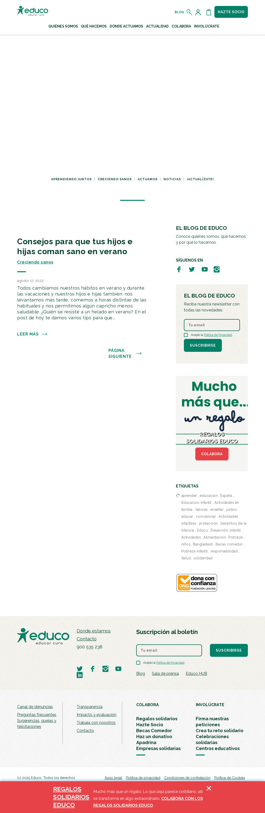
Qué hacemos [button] (94, 26)
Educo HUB (196, 673)
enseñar (217, 510)
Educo (202, 530)
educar (187, 516)
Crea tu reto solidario (219, 730)
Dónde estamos (94, 630)
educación (209, 496)
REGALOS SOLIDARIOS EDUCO (71, 797)
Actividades (191, 537)
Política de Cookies (229, 778)
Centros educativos (218, 748)
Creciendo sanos (115, 179)
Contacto (87, 638)
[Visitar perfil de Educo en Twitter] (192, 269)
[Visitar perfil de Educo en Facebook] (179, 269)
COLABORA (212, 454)
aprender (189, 496)
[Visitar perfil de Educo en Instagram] (217, 269)
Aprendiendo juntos (71, 179)
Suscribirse (203, 345)
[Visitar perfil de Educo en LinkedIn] (80, 674)
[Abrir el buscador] (189, 12)
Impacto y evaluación (96, 714)
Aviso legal (113, 778)
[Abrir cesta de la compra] (209, 12)
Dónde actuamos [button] (126, 26)
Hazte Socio (149, 724)
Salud (186, 558)
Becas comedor (229, 544)
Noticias (172, 179)
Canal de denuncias (35, 706)
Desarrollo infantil (226, 530)
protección (208, 523)
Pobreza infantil (194, 551)
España (226, 496)
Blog (179, 12)
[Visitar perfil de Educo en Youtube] (205, 269)
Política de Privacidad (218, 335)
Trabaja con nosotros (96, 722)
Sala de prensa (165, 673)
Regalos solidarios (156, 718)
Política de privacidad (143, 778)
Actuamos (148, 179)
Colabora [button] (181, 26)
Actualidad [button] (157, 26)
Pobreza (236, 537)
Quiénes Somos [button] (63, 26)
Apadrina (146, 742)
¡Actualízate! (200, 179)
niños (186, 544)
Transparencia (89, 706)
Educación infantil (196, 503)
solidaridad (203, 558)
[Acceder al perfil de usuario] (199, 12)
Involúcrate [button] (206, 26)
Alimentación (214, 537)
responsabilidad (224, 551)
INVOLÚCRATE (210, 704)
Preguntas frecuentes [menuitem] (36, 714)
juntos (231, 510)
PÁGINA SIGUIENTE (125, 353)
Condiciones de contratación (187, 778)
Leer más (32, 334)
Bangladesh (203, 544)
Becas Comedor (154, 730)
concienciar (206, 516)
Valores (201, 510)
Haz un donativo (154, 736)
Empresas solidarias (158, 748)
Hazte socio (231, 12)
